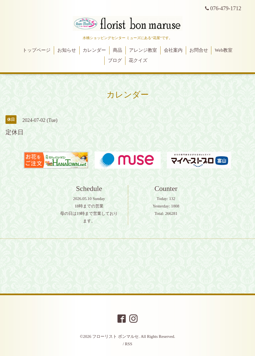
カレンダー (94, 50)
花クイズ (138, 60)
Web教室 (223, 50)
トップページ (37, 50)
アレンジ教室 (143, 50)
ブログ (115, 60)
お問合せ (198, 50)
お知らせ (66, 50)
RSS (128, 344)
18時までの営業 (89, 206)
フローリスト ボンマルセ (115, 336)
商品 (117, 50)
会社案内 (173, 50)
